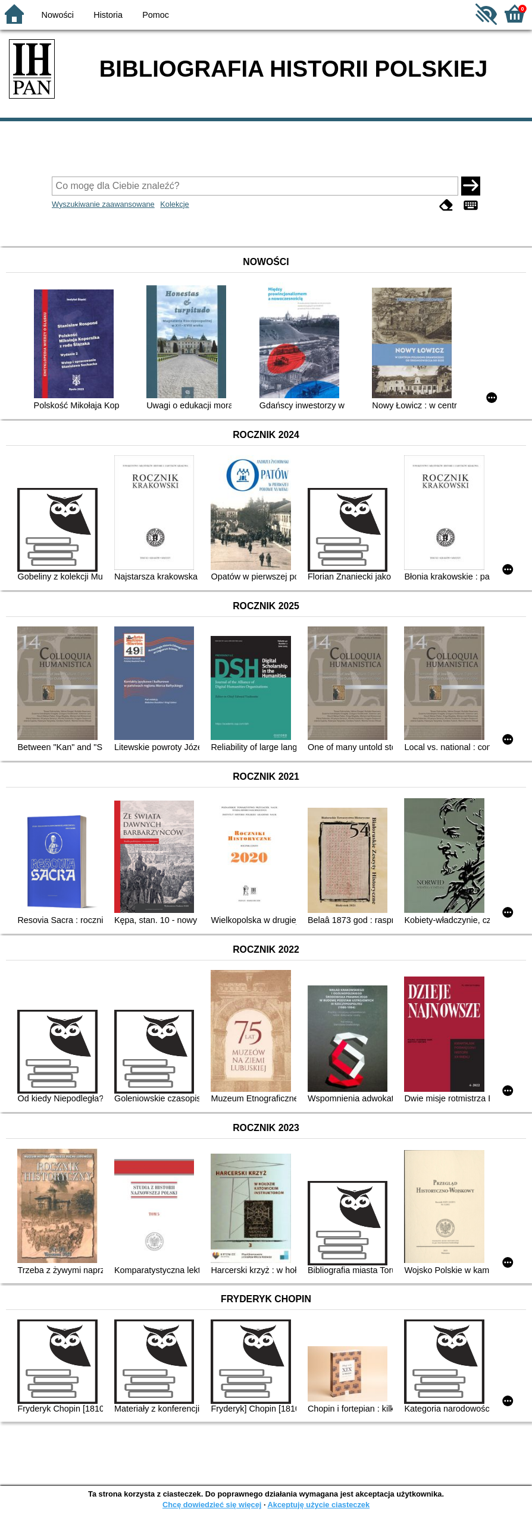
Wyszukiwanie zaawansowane (103, 204)
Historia (108, 15)
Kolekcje (174, 204)
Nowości (58, 15)
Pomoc (155, 15)
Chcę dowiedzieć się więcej (211, 1504)
